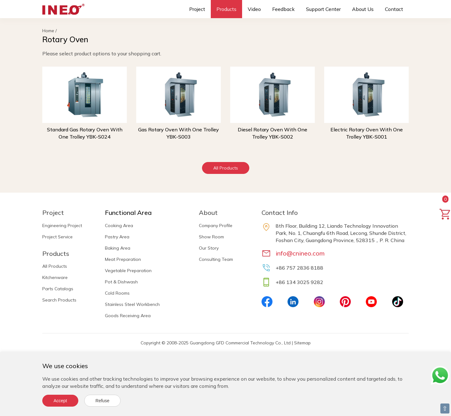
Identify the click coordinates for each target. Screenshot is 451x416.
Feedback (283, 9)
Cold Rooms (117, 293)
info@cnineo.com (300, 253)
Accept (60, 400)
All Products (225, 168)
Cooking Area (119, 225)
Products (226, 9)
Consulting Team (216, 259)
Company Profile (215, 225)
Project (197, 9)
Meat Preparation (123, 259)
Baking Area (117, 248)
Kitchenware (55, 277)
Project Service (57, 237)
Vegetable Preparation (128, 270)
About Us (363, 9)
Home (48, 30)
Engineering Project (62, 225)
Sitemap (302, 343)
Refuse (102, 400)
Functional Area (128, 212)
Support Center (323, 9)
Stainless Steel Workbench (132, 304)
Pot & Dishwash (121, 282)
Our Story (209, 248)
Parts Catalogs (57, 289)
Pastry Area (117, 237)
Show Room (211, 237)
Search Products (59, 300)
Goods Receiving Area (128, 315)
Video (254, 9)
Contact (394, 9)
